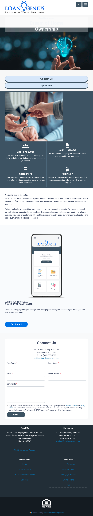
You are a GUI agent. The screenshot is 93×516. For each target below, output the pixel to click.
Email (10, 373)
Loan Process (68, 469)
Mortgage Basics (68, 474)
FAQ (68, 485)
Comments (12, 384)
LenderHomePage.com (54, 512)
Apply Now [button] (46, 85)
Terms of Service (71, 406)
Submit (16, 414)
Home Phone (54, 373)
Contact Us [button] (46, 78)
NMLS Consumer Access (24, 450)
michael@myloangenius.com (46, 358)
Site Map (25, 480)
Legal (24, 464)
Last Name (53, 363)
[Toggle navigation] (85, 4)
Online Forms (68, 480)
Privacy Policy (25, 469)
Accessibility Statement (25, 474)
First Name (12, 363)
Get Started (16, 324)
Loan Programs (68, 464)
